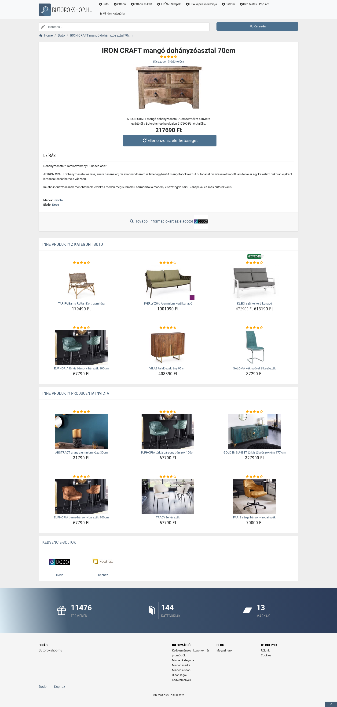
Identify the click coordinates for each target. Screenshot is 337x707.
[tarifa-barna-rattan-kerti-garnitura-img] (82, 282)
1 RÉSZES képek (169, 4)
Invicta (58, 200)
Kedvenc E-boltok (59, 542)
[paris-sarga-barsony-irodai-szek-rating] (254, 476)
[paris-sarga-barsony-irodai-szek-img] (254, 496)
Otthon (119, 4)
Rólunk (265, 650)
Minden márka (181, 665)
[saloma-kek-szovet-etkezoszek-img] (254, 347)
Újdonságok (179, 675)
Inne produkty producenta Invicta (75, 393)
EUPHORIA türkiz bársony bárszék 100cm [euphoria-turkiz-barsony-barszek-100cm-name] (81, 368)
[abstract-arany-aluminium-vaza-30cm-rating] (82, 411)
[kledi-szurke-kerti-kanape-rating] (254, 262)
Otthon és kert (141, 4)
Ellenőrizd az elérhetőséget (170, 140)
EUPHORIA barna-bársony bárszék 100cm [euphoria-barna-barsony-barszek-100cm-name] (81, 517)
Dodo (55, 204)
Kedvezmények (181, 680)
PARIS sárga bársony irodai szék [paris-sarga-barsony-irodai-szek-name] (254, 517)
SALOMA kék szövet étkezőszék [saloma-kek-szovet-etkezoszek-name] (254, 368)
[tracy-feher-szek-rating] (168, 476)
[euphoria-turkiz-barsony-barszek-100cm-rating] (82, 327)
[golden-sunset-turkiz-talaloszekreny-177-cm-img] (254, 431)
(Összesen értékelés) (168, 61)
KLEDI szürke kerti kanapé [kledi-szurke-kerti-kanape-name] (254, 303)
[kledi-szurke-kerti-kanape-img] (254, 282)
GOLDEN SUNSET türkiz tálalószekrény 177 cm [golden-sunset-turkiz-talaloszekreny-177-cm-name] (254, 452)
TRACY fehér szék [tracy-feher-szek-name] (168, 517)
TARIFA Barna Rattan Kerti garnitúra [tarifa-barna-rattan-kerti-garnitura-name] (81, 303)
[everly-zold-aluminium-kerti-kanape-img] (168, 282)
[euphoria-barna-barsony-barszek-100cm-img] (82, 496)
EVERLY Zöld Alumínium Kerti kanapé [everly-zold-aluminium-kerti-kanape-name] (167, 303)
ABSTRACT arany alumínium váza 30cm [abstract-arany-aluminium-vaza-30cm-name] (81, 452)
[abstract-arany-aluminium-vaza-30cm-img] (82, 431)
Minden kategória (112, 13)
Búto (104, 4)
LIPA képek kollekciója (201, 4)
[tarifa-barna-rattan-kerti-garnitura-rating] (82, 262)
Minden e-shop (181, 670)
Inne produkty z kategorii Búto (72, 244)
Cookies (266, 655)
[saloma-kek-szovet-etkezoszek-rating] (254, 327)
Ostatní (228, 4)
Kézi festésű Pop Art (254, 4)
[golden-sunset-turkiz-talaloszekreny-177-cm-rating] (254, 411)
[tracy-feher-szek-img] (168, 496)
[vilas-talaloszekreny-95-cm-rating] (168, 327)
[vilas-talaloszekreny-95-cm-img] (168, 347)
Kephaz (59, 686)
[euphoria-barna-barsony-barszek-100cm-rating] (82, 476)
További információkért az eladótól (168, 222)
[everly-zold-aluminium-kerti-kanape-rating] (168, 262)
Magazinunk (224, 650)
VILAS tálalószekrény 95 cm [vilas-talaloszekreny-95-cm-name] (167, 368)
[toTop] (331, 704)
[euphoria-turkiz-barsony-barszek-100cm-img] (82, 347)
